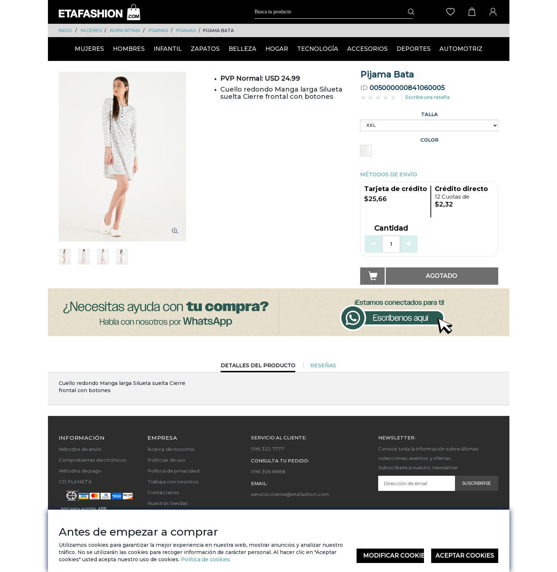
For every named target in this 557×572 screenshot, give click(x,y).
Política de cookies (205, 559)
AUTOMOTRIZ (460, 48)
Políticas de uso (166, 460)
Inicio (65, 30)
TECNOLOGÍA (317, 48)
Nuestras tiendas (167, 503)
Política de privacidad (173, 471)
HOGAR (276, 48)
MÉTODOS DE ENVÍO (388, 174)
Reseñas (323, 365)
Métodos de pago (80, 471)
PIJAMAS (158, 30)
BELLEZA (242, 48)
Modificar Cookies (393, 555)
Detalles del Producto (258, 367)
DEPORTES (413, 48)
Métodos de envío (80, 449)
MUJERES (91, 30)
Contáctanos (163, 492)
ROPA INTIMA (125, 30)
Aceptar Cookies (465, 555)
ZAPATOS (205, 48)
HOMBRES (129, 48)
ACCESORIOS (367, 48)
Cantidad (391, 228)
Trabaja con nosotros (173, 481)
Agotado (441, 275)
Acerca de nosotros (171, 449)
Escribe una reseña (427, 97)
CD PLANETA (75, 481)
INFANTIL (168, 48)
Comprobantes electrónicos (93, 460)
